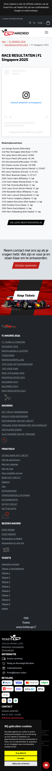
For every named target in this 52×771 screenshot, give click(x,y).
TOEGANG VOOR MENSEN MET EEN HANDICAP (24, 425)
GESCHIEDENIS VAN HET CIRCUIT (18, 420)
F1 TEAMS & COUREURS (13, 342)
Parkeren (6, 482)
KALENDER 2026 (10, 346)
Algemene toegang (10, 564)
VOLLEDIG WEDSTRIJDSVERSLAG (26, 222)
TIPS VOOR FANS (10, 368)
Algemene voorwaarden (13, 646)
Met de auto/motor (11, 459)
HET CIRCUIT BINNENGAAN (15, 411)
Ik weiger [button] (20, 758)
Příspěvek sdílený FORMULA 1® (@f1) (26, 132)
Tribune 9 (6, 604)
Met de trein (7, 468)
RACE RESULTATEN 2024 (14, 390)
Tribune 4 (6, 581)
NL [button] (34, 22)
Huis (4, 41)
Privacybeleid (8, 650)
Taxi (3, 486)
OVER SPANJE (8, 529)
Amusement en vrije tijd (13, 543)
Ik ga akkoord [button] (21, 753)
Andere (5, 608)
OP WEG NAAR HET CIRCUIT (15, 455)
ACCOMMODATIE (10, 499)
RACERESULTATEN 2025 (16, 44)
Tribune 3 (6, 577)
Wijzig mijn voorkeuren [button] (20, 764)
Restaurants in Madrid (12, 538)
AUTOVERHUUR (9, 490)
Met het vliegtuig (10, 464)
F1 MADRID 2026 (17, 41)
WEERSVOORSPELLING (13, 359)
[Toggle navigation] (46, 32)
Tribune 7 (6, 595)
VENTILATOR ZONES (12, 429)
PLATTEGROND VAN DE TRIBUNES (18, 434)
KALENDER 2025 (10, 381)
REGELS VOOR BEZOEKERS (15, 416)
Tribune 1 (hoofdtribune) (13, 568)
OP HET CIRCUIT (9, 504)
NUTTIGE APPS (9, 508)
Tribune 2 (6, 573)
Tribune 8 (6, 599)
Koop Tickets (26, 295)
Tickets (26, 622)
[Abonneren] (46, 765)
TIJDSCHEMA (8, 355)
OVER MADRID (9, 534)
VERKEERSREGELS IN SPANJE (16, 495)
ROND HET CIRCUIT (11, 477)
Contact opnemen (26, 265)
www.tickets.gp (26, 626)
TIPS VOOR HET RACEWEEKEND (17, 364)
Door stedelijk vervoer (12, 473)
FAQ (26, 618)
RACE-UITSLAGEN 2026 (13, 373)
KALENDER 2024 (10, 386)
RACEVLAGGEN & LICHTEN (15, 350)
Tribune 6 (6, 590)
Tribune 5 (6, 586)
